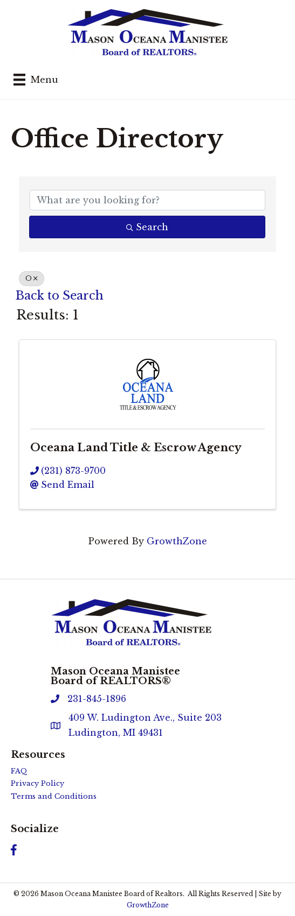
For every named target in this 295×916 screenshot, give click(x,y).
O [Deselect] (31, 278)
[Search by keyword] (147, 200)
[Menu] (36, 79)
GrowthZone (177, 541)
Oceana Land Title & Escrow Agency (136, 447)
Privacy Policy (37, 783)
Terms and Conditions (54, 796)
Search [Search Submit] (147, 227)
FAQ (19, 771)
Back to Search (60, 295)
